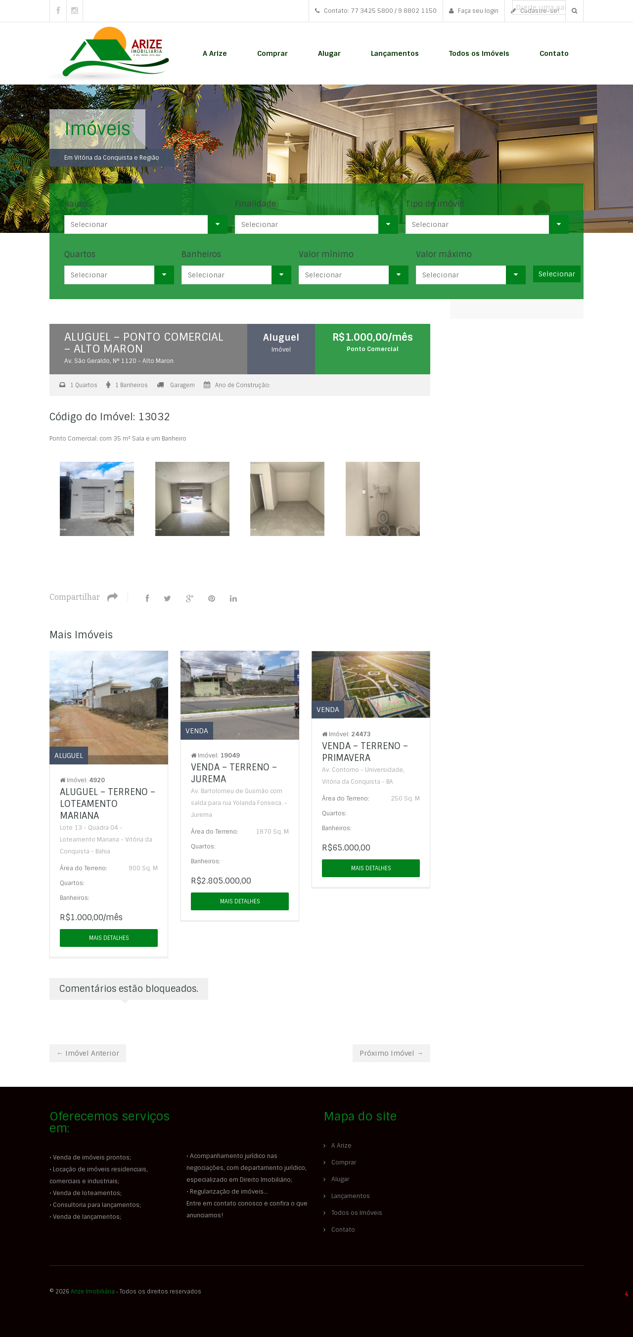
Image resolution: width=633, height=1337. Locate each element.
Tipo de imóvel (435, 204)
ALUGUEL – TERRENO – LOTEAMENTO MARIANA (107, 804)
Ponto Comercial (373, 349)
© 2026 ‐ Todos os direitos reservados (126, 1291)
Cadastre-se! (535, 11)
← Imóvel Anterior (87, 1053)
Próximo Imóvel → (391, 1053)
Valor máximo (444, 254)
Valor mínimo (326, 254)
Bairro (76, 204)
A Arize (215, 53)
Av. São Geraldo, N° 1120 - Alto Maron (119, 361)
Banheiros (201, 254)
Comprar (272, 53)
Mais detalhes (109, 938)
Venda (196, 730)
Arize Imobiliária (93, 1291)
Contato (554, 53)
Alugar (329, 53)
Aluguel (281, 337)
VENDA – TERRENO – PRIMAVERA (365, 752)
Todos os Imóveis (479, 53)
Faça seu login (473, 11)
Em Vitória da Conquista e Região (111, 158)
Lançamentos (395, 53)
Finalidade (255, 204)
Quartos (79, 254)
